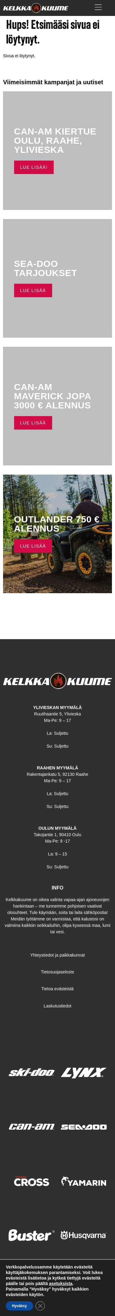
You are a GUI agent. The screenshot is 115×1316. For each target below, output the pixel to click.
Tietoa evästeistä (57, 988)
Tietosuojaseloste (57, 971)
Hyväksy (19, 1306)
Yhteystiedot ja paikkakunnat (57, 955)
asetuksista (60, 1283)
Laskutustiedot (57, 1005)
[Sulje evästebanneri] (40, 1305)
